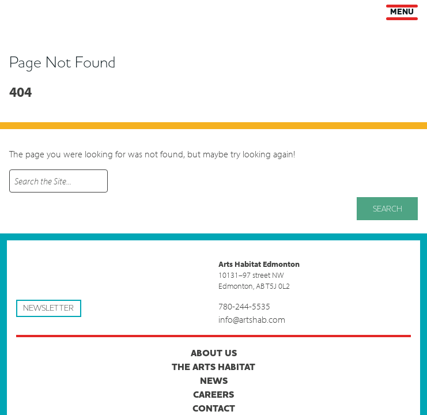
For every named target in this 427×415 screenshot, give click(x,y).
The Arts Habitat (213, 367)
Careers (213, 394)
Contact (213, 408)
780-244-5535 (244, 306)
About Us (214, 353)
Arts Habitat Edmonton (17, 12)
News (214, 381)
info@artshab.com (251, 319)
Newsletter (48, 308)
